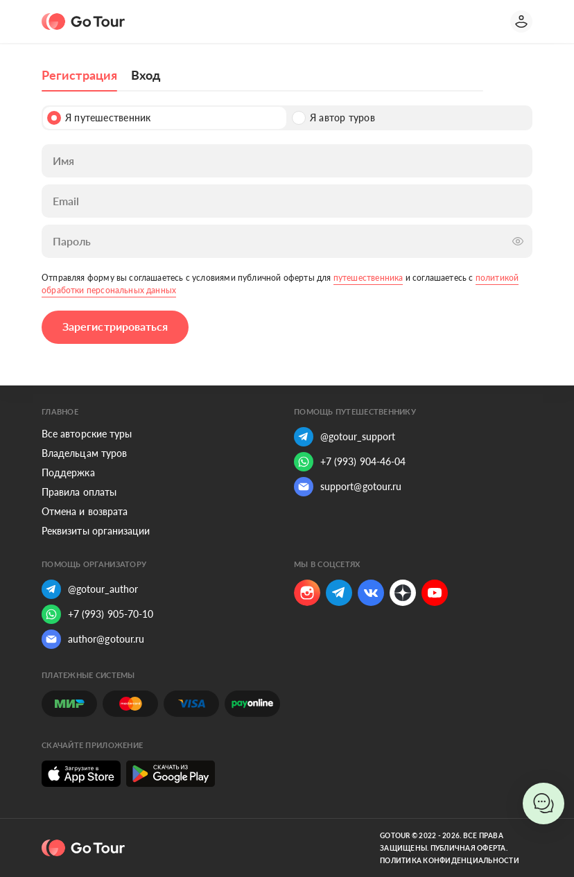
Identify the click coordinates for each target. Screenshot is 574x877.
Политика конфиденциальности (449, 860)
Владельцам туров (84, 453)
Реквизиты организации (96, 531)
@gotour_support (344, 436)
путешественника (368, 277)
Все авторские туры (87, 434)
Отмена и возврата (85, 511)
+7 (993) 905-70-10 (97, 614)
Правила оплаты (79, 492)
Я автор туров (333, 118)
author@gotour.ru (93, 639)
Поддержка (68, 472)
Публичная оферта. (468, 848)
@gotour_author (90, 589)
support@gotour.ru (347, 486)
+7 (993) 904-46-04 (350, 461)
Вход (145, 75)
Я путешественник (98, 118)
